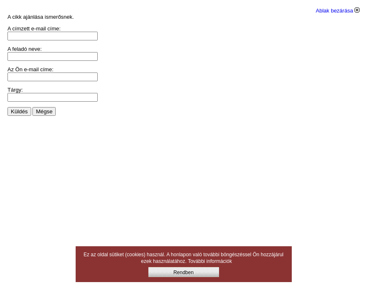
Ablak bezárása (338, 11)
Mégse (44, 111)
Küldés (19, 111)
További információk (210, 261)
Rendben (183, 272)
